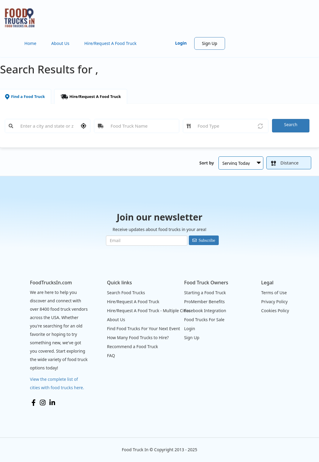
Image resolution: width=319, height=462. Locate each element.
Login (181, 43)
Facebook (33, 402)
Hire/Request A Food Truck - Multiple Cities (149, 310)
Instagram (42, 402)
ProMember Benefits (204, 301)
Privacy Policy (274, 301)
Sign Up (209, 43)
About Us (60, 43)
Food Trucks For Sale (204, 319)
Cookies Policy (275, 310)
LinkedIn (52, 402)
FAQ (111, 355)
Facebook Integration (205, 310)
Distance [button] (285, 163)
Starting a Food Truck (205, 292)
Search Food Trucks (126, 292)
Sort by (206, 163)
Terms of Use (274, 292)
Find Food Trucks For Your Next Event (143, 328)
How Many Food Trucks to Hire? (138, 337)
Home (31, 43)
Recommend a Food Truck (132, 346)
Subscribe (207, 240)
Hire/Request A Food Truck (110, 43)
